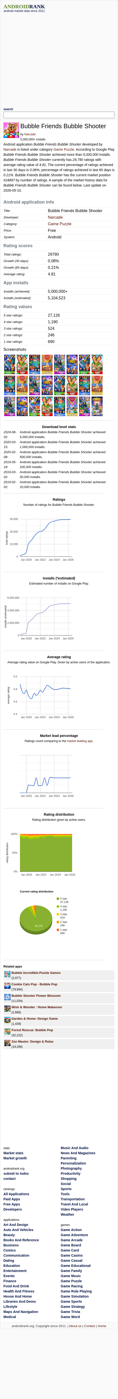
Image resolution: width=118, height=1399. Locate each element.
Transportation (73, 1199)
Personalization (73, 1163)
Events (9, 1276)
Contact (89, 1326)
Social (66, 1184)
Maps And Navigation (20, 1312)
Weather (67, 1214)
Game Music (71, 1276)
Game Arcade (72, 1240)
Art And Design (15, 1225)
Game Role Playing (76, 1291)
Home (102, 1326)
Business (11, 1245)
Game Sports (71, 1301)
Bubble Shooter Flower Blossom (36, 996)
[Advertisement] (46, 58)
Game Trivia (70, 1312)
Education (11, 1266)
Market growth (15, 1158)
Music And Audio (74, 1148)
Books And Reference (21, 1240)
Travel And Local (74, 1204)
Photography (71, 1168)
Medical (9, 1317)
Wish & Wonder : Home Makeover (37, 1007)
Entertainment (14, 1271)
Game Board (71, 1245)
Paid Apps (11, 1199)
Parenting (69, 1158)
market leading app (80, 741)
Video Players (72, 1209)
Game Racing (72, 1286)
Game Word (70, 1317)
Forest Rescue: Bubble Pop (32, 1030)
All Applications (16, 1194)
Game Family (71, 1271)
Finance (9, 1281)
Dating (8, 1260)
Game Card (70, 1250)
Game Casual (72, 1260)
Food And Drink (16, 1286)
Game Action (71, 1230)
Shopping (69, 1179)
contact (9, 1179)
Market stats (13, 1153)
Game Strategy (73, 1307)
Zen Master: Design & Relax (32, 1041)
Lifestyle (10, 1307)
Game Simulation (75, 1296)
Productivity (71, 1173)
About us (75, 1326)
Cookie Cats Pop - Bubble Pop (34, 984)
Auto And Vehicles (18, 1230)
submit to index (16, 1173)
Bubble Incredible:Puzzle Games (36, 973)
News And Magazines (78, 1153)
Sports (66, 1189)
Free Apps (11, 1204)
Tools (65, 1194)
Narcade (29, 134)
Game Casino (72, 1255)
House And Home (17, 1296)
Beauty (9, 1235)
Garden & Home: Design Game (35, 1018)
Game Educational (76, 1266)
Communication (16, 1255)
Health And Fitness (18, 1291)
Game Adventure (74, 1235)
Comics (9, 1250)
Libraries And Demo (19, 1301)
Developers (12, 1209)
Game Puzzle (64, 149)
